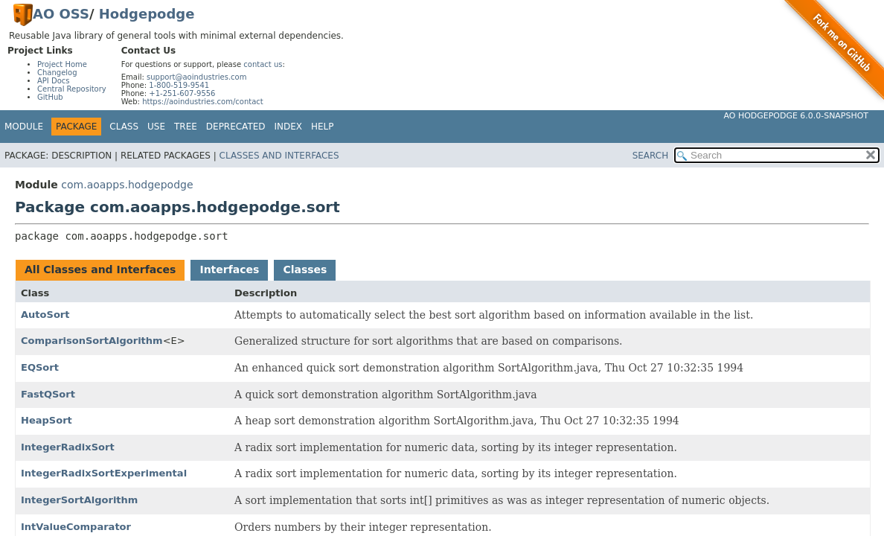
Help (322, 126)
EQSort (40, 367)
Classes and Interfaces (279, 155)
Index (289, 126)
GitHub (50, 97)
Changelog (57, 72)
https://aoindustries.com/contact (202, 102)
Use (156, 126)
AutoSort (45, 314)
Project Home (62, 64)
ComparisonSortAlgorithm (92, 340)
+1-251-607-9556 (182, 93)
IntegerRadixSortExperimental (104, 473)
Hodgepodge (147, 14)
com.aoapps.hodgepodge (127, 185)
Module (23, 126)
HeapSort (46, 420)
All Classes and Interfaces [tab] (100, 269)
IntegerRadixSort (68, 447)
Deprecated (236, 126)
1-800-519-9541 (179, 85)
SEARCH (650, 155)
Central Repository (71, 89)
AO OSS (61, 14)
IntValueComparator (76, 526)
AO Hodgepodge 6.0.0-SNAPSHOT (796, 116)
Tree (185, 126)
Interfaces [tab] (229, 269)
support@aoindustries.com (196, 77)
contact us (262, 64)
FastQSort (48, 394)
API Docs (53, 81)
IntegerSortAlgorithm (79, 499)
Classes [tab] (305, 269)
